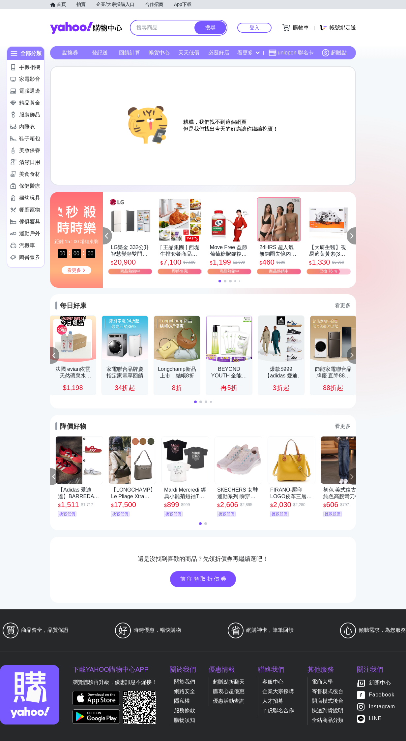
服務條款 (184, 710)
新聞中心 (380, 683)
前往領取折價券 (204, 579)
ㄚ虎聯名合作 (278, 710)
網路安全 (184, 691)
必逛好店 (218, 52)
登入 (254, 27)
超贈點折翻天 (229, 682)
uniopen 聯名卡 (291, 53)
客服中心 (272, 682)
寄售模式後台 (327, 691)
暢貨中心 (159, 52)
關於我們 (184, 682)
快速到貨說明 (327, 710)
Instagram (382, 707)
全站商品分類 (327, 720)
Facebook (381, 695)
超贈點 (334, 53)
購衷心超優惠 (229, 691)
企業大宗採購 (278, 691)
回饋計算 (129, 52)
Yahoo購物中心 (86, 28)
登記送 (100, 52)
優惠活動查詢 (229, 701)
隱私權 (182, 701)
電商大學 (322, 682)
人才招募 (272, 701)
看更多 (248, 52)
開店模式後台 (327, 701)
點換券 (70, 52)
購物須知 (184, 720)
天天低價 (188, 52)
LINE (375, 719)
